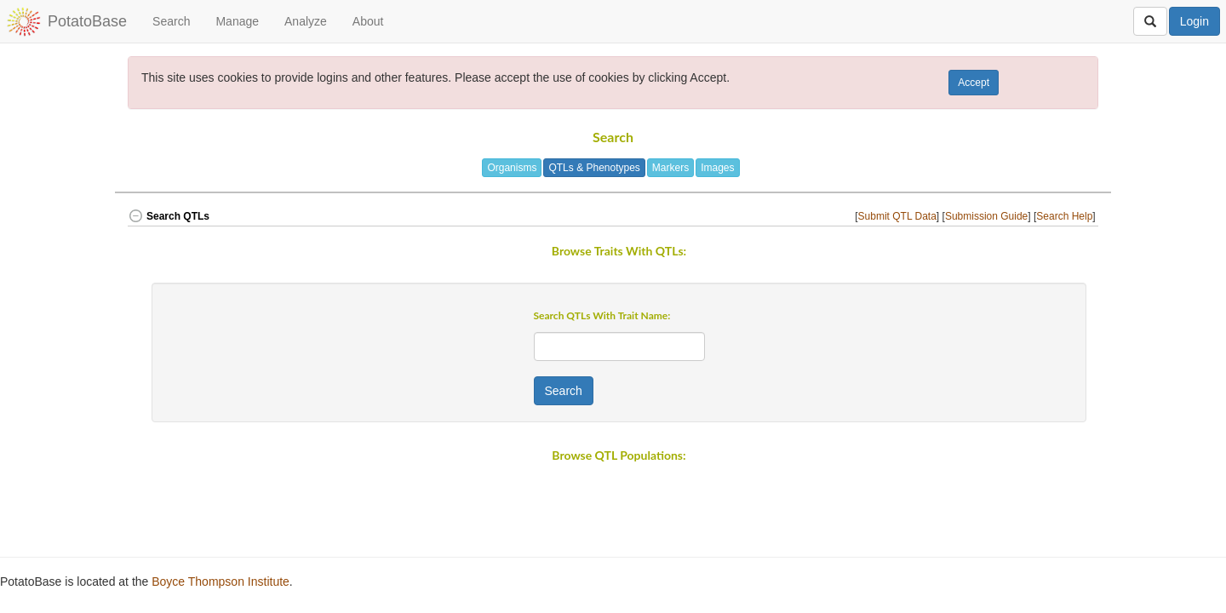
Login (1194, 21)
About (368, 21)
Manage (237, 21)
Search (171, 21)
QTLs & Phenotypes (593, 168)
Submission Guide (986, 216)
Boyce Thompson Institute (220, 581)
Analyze (305, 21)
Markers (670, 168)
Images (717, 168)
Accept (973, 83)
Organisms (511, 168)
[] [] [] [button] (976, 216)
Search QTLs (168, 216)
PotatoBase (87, 21)
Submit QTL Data (897, 216)
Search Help (1064, 216)
